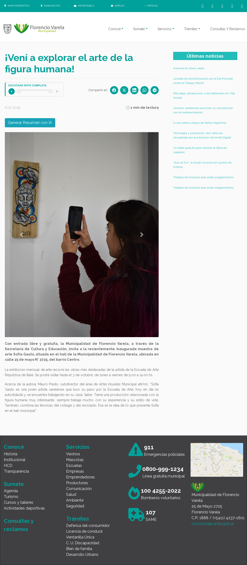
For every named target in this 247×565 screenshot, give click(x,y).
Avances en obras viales (188, 68)
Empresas (75, 471)
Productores (77, 483)
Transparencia (16, 471)
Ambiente (74, 500)
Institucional (14, 459)
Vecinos (73, 454)
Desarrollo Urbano (82, 554)
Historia (10, 454)
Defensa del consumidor (88, 525)
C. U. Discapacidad (82, 543)
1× (57, 91)
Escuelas (74, 465)
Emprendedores (80, 477)
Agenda (11, 491)
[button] (22, 234)
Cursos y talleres (18, 502)
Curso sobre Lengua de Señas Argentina (199, 122)
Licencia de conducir (84, 531)
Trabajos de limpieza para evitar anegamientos (203, 177)
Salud (71, 494)
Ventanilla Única (80, 537)
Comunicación (79, 488)
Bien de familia (79, 548)
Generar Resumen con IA (30, 122)
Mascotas (75, 459)
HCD (8, 465)
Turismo (11, 496)
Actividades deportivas (24, 508)
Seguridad (75, 506)
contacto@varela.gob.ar (213, 523)
